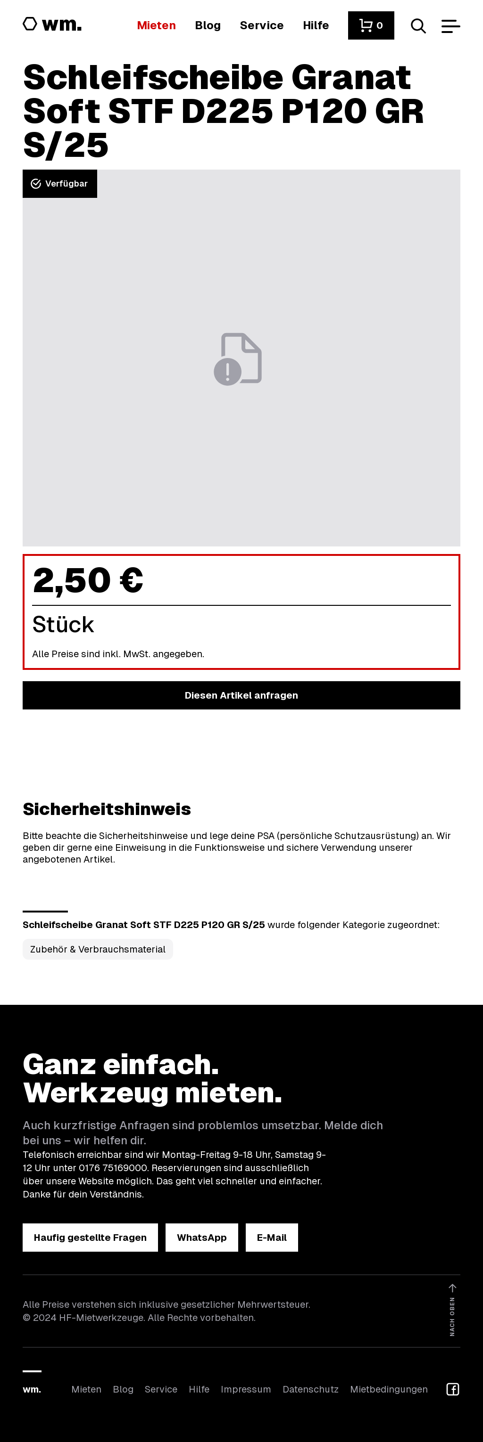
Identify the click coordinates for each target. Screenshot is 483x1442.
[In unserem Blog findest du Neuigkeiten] (208, 25)
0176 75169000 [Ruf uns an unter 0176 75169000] (113, 1168)
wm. (32, 1389)
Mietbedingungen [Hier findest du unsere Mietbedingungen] (389, 1389)
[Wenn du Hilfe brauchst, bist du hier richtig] (316, 25)
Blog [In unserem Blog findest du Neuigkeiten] (123, 1389)
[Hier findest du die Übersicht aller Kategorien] (156, 25)
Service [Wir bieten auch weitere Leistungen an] (161, 1389)
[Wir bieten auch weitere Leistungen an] (262, 25)
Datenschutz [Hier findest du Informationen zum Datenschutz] (311, 1389)
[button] (371, 25)
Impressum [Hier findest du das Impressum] (246, 1389)
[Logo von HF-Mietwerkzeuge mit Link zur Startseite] (52, 24)
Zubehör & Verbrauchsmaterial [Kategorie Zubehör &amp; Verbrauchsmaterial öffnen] (98, 949)
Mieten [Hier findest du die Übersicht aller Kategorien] (86, 1389)
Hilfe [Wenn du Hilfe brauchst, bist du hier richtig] (199, 1389)
